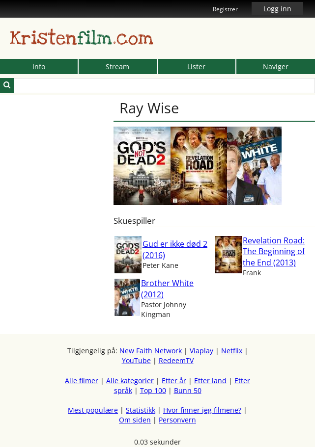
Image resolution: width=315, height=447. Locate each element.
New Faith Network (150, 350)
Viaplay (201, 350)
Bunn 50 (187, 390)
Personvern (177, 419)
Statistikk (140, 410)
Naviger (275, 66)
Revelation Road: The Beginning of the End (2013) (274, 251)
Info (38, 66)
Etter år (174, 380)
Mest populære (93, 410)
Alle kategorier (130, 380)
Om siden (135, 419)
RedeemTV (176, 360)
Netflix (231, 350)
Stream (117, 66)
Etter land (210, 380)
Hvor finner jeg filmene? (202, 410)
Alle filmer (81, 380)
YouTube (136, 360)
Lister (196, 66)
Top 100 (153, 390)
